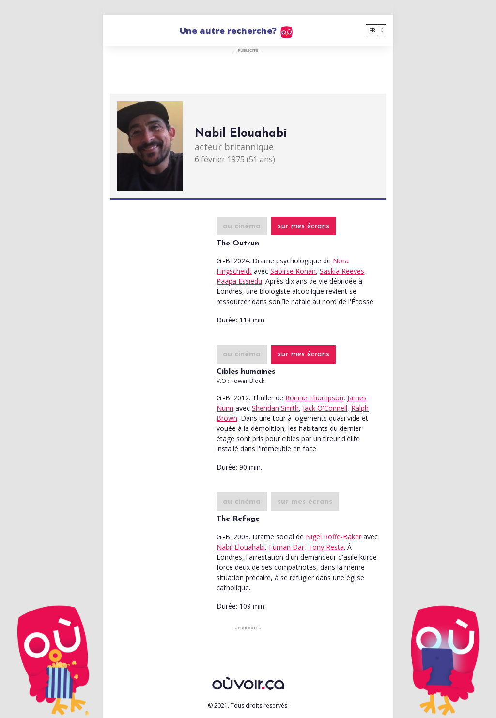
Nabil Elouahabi (241, 546)
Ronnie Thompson (314, 397)
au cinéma (242, 226)
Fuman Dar (286, 546)
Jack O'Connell (325, 407)
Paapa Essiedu (239, 281)
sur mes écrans (303, 226)
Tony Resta (326, 546)
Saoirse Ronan (293, 270)
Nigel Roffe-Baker (333, 536)
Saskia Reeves (342, 270)
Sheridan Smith (275, 407)
